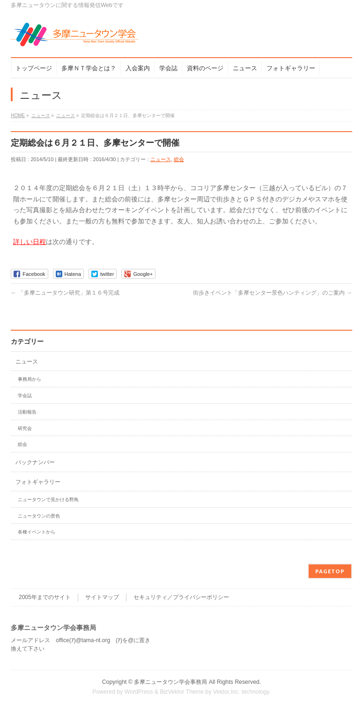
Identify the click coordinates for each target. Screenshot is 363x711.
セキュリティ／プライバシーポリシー (181, 597)
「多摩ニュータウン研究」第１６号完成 (65, 292)
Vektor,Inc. (226, 692)
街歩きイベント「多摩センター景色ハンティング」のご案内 (272, 292)
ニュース (160, 159)
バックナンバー (35, 462)
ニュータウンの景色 (39, 515)
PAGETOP (330, 571)
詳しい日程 (29, 241)
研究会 (25, 428)
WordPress (139, 692)
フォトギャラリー (37, 482)
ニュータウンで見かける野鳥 (48, 499)
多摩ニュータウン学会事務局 (170, 682)
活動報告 (27, 412)
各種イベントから (36, 531)
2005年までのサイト (45, 597)
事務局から (29, 379)
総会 (179, 159)
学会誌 (25, 395)
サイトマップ (102, 597)
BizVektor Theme (182, 692)
